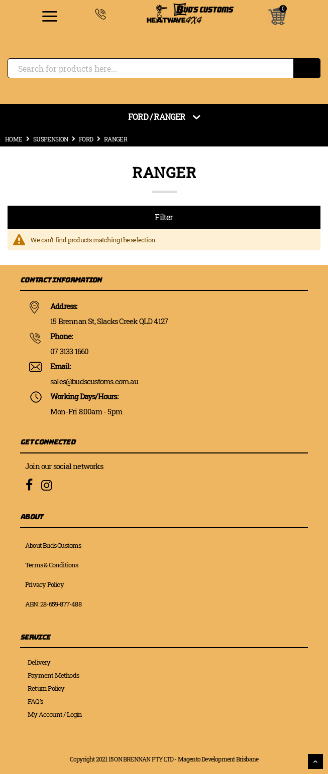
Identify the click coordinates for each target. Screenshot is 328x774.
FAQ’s (35, 701)
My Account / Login (55, 714)
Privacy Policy (44, 584)
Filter (164, 217)
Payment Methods (53, 675)
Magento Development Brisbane (218, 759)
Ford (86, 139)
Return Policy (46, 688)
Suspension (50, 139)
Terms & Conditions (51, 564)
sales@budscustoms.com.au (94, 381)
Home (14, 139)
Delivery (39, 662)
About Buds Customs (53, 545)
